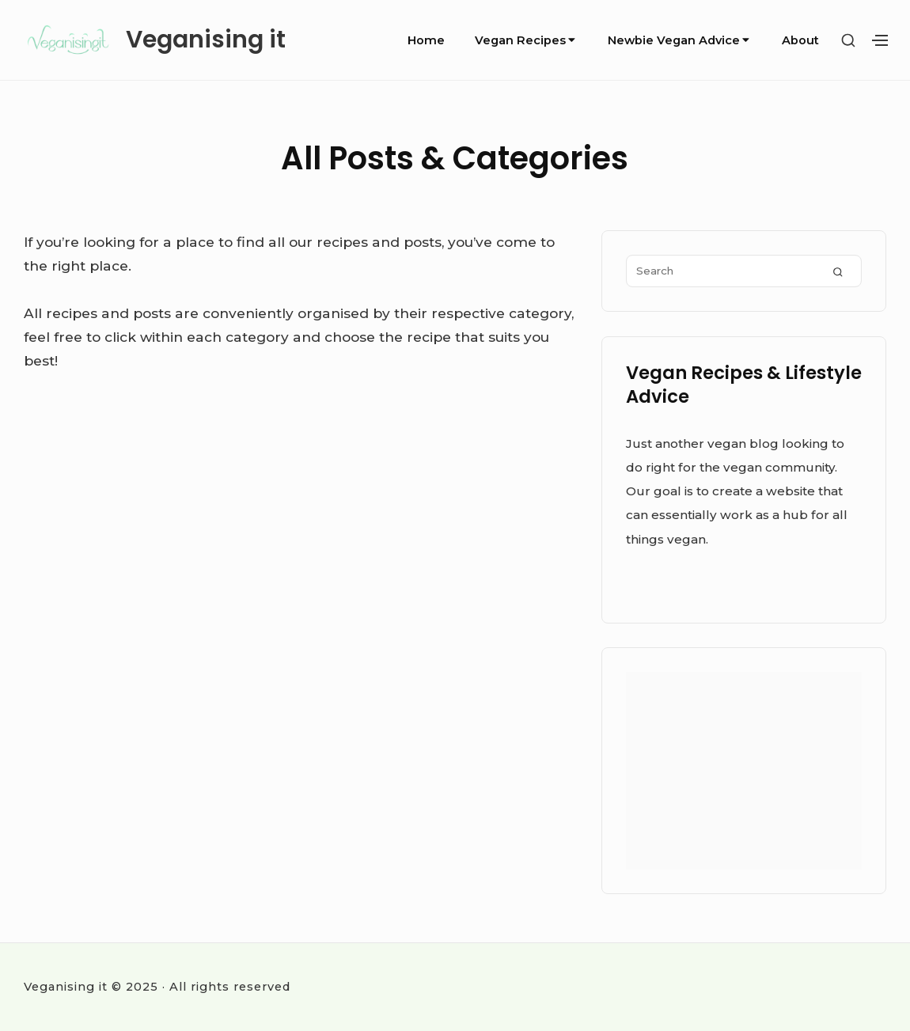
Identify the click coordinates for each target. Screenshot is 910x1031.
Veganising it (206, 40)
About (800, 40)
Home (426, 40)
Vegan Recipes (526, 40)
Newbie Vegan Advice (680, 40)
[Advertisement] (744, 771)
